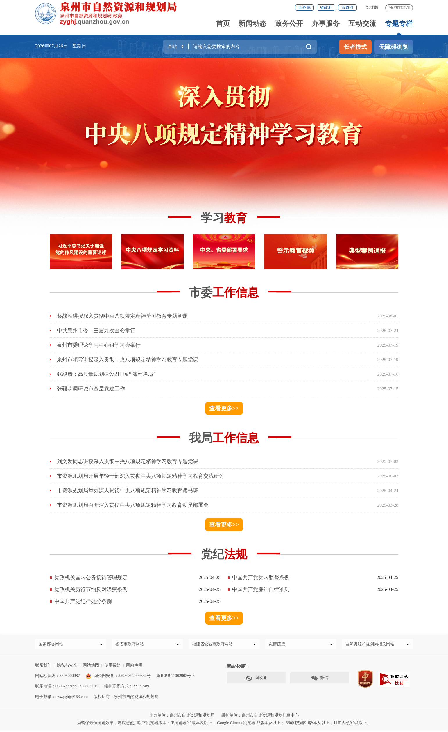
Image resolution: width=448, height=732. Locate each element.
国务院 (304, 7)
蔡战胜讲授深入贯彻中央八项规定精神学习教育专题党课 (122, 316)
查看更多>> (224, 408)
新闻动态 (252, 23)
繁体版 (372, 7)
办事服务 (326, 23)
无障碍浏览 (393, 47)
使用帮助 (112, 667)
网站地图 (91, 667)
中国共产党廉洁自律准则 (261, 589)
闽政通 (256, 679)
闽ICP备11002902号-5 (176, 677)
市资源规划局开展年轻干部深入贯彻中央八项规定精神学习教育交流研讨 (140, 476)
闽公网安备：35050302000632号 (118, 677)
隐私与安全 (67, 667)
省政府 (326, 7)
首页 (223, 23)
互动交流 (362, 23)
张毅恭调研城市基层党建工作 (91, 389)
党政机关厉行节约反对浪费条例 (91, 589)
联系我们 (43, 667)
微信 (319, 679)
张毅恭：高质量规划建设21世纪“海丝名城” (106, 374)
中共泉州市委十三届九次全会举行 (96, 330)
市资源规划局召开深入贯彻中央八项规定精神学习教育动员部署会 (133, 505)
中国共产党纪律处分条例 (83, 601)
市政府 (347, 7)
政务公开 (289, 23)
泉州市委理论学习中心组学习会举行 (99, 345)
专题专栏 (399, 23)
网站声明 (134, 667)
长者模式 (355, 47)
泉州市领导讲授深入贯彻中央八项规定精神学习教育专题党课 (127, 360)
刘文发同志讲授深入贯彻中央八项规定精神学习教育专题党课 (127, 461)
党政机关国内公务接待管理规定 (91, 577)
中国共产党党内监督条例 (261, 577)
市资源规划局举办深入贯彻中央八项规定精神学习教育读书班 (127, 490)
